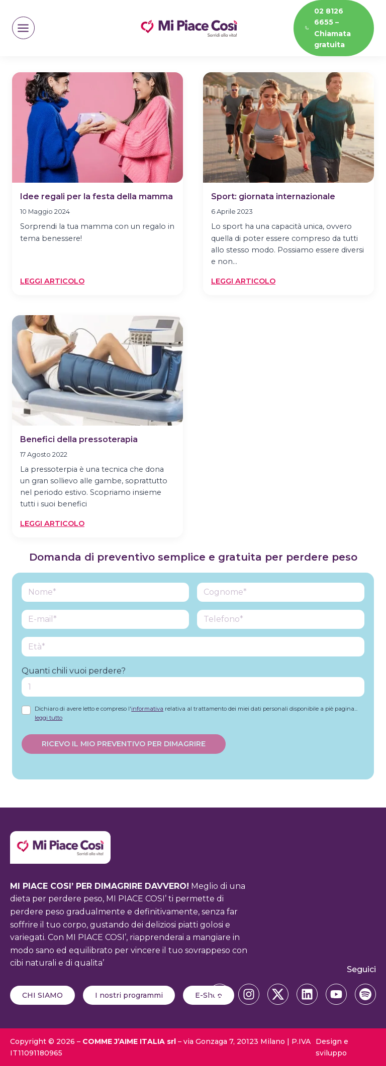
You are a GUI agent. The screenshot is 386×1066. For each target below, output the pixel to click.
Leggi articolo (52, 281)
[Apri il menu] (23, 28)
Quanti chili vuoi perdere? (74, 671)
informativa (147, 708)
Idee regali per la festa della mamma (96, 196)
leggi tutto (48, 717)
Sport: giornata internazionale (273, 196)
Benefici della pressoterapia (79, 439)
